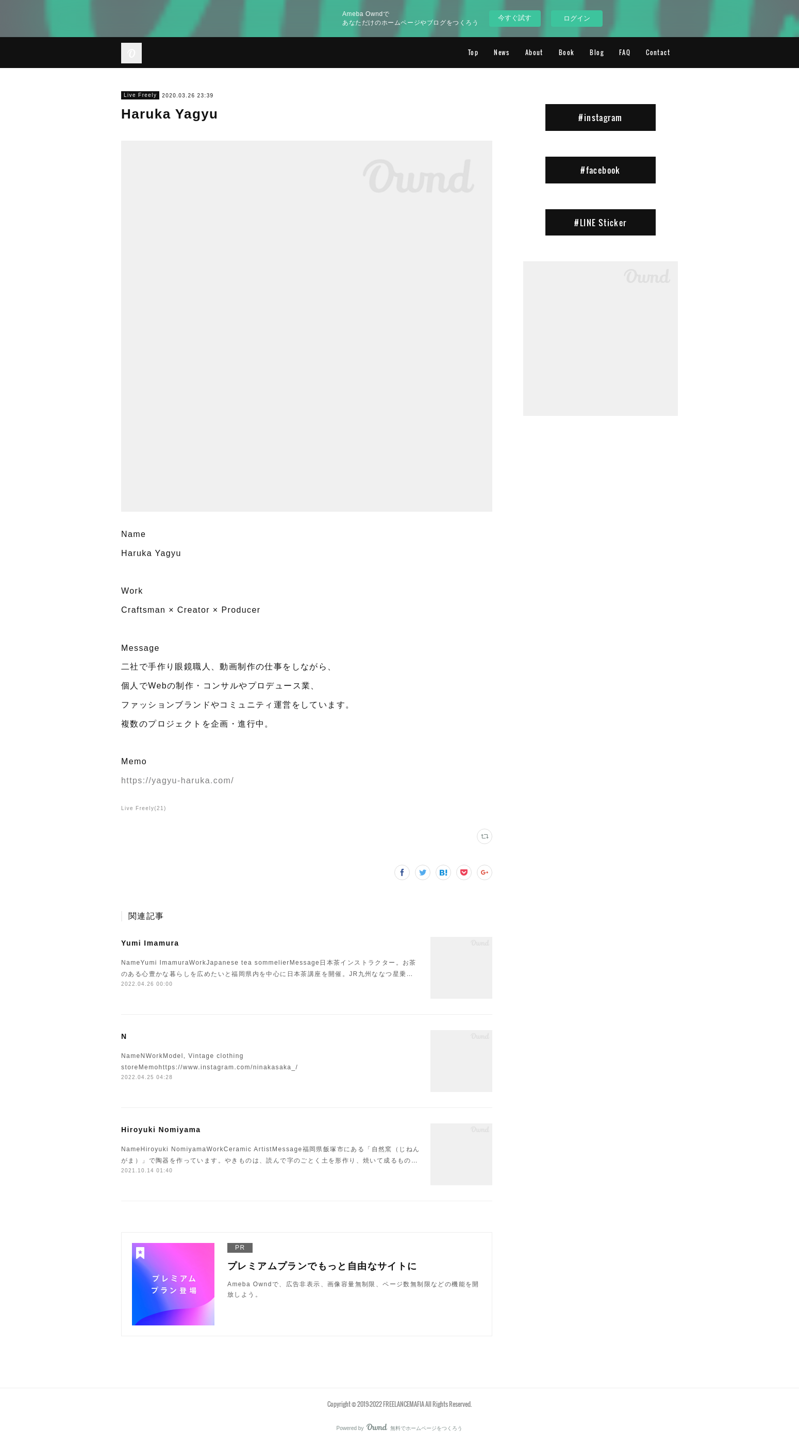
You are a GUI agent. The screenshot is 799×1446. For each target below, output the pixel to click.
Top (473, 52)
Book (567, 52)
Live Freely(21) (144, 808)
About (534, 52)
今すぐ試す (514, 18)
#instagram (600, 117)
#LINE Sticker (600, 222)
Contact (658, 52)
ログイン (576, 18)
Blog (597, 52)
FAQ (624, 52)
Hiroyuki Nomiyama (161, 1129)
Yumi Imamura (150, 943)
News (502, 52)
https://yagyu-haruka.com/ (177, 780)
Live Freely (140, 95)
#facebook (600, 170)
